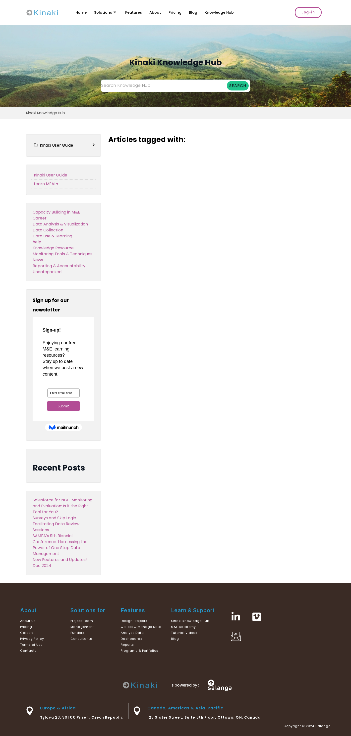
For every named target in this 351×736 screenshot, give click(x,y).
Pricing (175, 12)
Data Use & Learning (52, 236)
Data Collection (48, 230)
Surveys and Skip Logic (54, 518)
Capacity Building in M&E (56, 212)
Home (81, 12)
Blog (194, 12)
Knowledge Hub (220, 12)
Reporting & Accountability (59, 266)
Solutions (105, 12)
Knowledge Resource (53, 248)
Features (134, 12)
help (37, 242)
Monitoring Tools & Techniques (62, 254)
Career (40, 218)
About (156, 12)
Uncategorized (47, 272)
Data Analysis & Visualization (60, 224)
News (38, 260)
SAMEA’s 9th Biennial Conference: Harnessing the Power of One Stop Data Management (60, 545)
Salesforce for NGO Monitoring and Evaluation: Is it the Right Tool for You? (62, 506)
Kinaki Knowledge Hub (45, 112)
